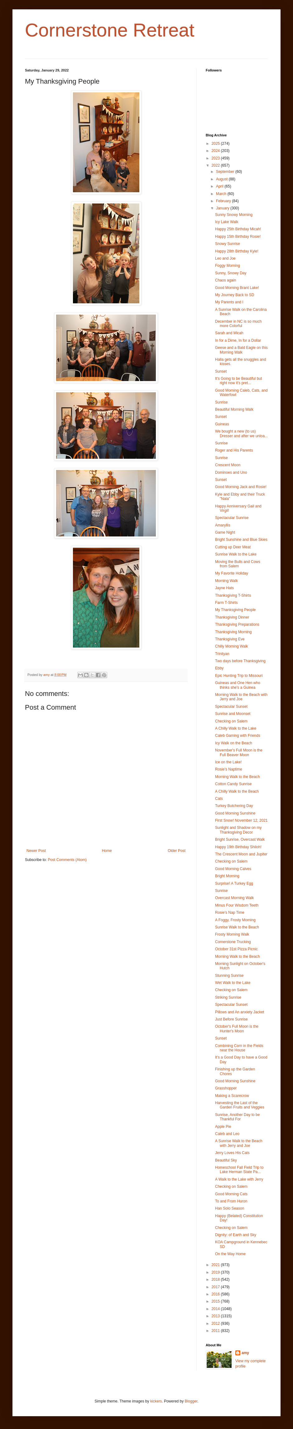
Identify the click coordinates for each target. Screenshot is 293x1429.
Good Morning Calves (233, 869)
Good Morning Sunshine (235, 813)
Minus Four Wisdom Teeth (236, 905)
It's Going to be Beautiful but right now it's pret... (238, 380)
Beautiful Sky (226, 1160)
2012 (216, 1323)
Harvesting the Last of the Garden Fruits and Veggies (239, 1105)
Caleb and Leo (227, 1134)
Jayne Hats (224, 588)
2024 (216, 151)
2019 (216, 1272)
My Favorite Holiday (231, 573)
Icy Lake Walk (226, 222)
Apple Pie (223, 1126)
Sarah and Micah (229, 333)
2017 (216, 1287)
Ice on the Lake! (228, 762)
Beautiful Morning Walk (234, 409)
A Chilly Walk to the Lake (235, 728)
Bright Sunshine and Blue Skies (241, 539)
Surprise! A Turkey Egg (234, 883)
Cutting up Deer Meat (233, 547)
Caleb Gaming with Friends (237, 735)
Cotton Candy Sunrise (233, 784)
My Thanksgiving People (235, 610)
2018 (216, 1279)
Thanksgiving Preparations (237, 624)
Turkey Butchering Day (234, 806)
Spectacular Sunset (231, 706)
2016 (216, 1294)
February (224, 201)
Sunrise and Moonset (232, 714)
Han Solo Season (229, 1208)
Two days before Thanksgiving (240, 661)
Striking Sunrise (228, 997)
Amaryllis (222, 525)
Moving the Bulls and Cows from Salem (237, 564)
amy (245, 1353)
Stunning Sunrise (229, 975)
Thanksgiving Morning (233, 632)
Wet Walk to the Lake (232, 983)
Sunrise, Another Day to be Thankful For (237, 1117)
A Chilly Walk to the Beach (237, 791)
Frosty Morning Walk (232, 934)
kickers (156, 1401)
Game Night (225, 532)
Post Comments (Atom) (67, 860)
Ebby (219, 668)
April (220, 186)
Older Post (176, 851)
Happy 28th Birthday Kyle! (236, 251)
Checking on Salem (231, 721)
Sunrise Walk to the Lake (236, 554)
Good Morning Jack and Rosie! (241, 487)
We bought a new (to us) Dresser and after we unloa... (241, 433)
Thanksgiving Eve (230, 639)
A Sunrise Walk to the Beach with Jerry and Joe (238, 1143)
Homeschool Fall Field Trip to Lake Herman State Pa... (239, 1169)
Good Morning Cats (231, 1194)
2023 (216, 158)
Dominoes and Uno (231, 472)
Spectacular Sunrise (231, 518)
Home (107, 851)
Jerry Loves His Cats (232, 1153)
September (225, 171)
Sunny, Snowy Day (231, 273)
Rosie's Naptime (228, 769)
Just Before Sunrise (231, 1019)
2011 (216, 1331)
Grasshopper (226, 1088)
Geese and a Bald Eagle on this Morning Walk (241, 349)
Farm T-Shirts (226, 602)
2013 (216, 1316)
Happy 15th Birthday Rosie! (238, 236)
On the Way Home (230, 1254)
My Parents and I (229, 302)
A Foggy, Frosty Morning (235, 920)
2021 (216, 1265)
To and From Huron (231, 1201)
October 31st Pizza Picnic (236, 949)
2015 (216, 1301)
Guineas (222, 424)
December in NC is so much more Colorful (238, 323)
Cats (219, 798)
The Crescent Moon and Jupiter (241, 854)
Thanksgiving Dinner (232, 617)
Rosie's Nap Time (229, 912)
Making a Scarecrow (232, 1096)
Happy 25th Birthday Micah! (238, 229)
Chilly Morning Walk (231, 646)
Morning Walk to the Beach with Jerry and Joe (241, 696)
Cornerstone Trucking (233, 942)
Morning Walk (226, 581)
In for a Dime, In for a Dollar (238, 340)
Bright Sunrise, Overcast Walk (240, 839)
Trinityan (222, 654)
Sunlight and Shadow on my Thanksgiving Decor (238, 829)
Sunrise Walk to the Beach (237, 927)
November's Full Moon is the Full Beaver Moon (238, 752)
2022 (216, 165)
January (223, 208)
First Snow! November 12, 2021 (241, 820)
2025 (216, 143)
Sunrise (221, 402)
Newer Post (36, 851)
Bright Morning (227, 876)
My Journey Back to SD (234, 295)
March (222, 194)
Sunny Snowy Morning (233, 215)
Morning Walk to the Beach (237, 777)
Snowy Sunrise (227, 244)
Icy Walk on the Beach (233, 743)
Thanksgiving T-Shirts (233, 595)
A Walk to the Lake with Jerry (239, 1179)
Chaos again (225, 280)
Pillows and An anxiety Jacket (239, 1012)
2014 (216, 1309)
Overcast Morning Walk (234, 898)
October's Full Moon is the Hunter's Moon (236, 1028)
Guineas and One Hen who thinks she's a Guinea (237, 685)
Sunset (221, 371)
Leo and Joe (225, 258)
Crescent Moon (227, 465)
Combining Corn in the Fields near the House (239, 1048)
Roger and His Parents (234, 450)
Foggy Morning (227, 265)
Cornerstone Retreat (110, 30)
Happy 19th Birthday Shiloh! (238, 847)
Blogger (191, 1401)
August (222, 179)
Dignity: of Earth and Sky (235, 1235)
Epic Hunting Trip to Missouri (239, 675)
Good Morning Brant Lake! (237, 288)
